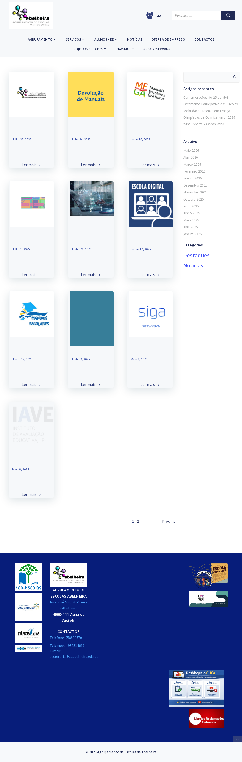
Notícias (134, 39)
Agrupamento (42, 39)
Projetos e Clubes (89, 49)
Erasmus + (125, 49)
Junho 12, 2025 (141, 249)
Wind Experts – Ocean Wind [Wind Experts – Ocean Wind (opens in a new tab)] (203, 124)
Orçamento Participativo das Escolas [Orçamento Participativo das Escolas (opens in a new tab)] (210, 104)
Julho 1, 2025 (21, 249)
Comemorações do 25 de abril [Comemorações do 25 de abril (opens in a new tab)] (205, 97)
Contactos (204, 39)
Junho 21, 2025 (81, 249)
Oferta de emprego (168, 39)
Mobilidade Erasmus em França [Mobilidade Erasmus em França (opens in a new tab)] (206, 111)
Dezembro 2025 (195, 185)
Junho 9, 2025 (80, 359)
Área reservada (156, 49)
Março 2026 (192, 164)
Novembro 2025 (195, 192)
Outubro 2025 (193, 199)
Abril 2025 (190, 227)
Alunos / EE (106, 39)
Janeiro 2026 (192, 178)
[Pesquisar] (234, 77)
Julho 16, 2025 (140, 139)
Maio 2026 (191, 150)
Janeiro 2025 (192, 234)
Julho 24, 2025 (81, 139)
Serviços (75, 39)
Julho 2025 (191, 206)
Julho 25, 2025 (21, 139)
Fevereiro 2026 (194, 171)
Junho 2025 (191, 213)
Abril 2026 (190, 157)
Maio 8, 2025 (139, 359)
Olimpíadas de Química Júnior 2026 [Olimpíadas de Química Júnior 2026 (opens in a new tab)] (209, 117)
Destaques (196, 255)
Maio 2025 (191, 220)
